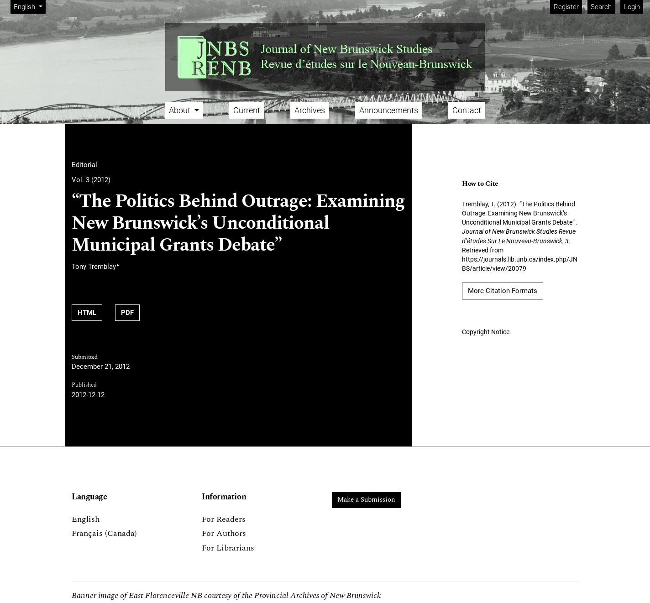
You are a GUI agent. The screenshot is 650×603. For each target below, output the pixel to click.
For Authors (224, 533)
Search (601, 7)
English (29, 6)
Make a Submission (366, 499)
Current (246, 110)
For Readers (224, 519)
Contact (466, 110)
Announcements (388, 110)
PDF (127, 313)
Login (632, 7)
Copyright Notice (485, 332)
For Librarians (228, 548)
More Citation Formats (502, 291)
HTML (87, 313)
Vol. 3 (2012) (91, 180)
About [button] (180, 110)
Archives (309, 110)
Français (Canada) (104, 533)
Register (566, 7)
